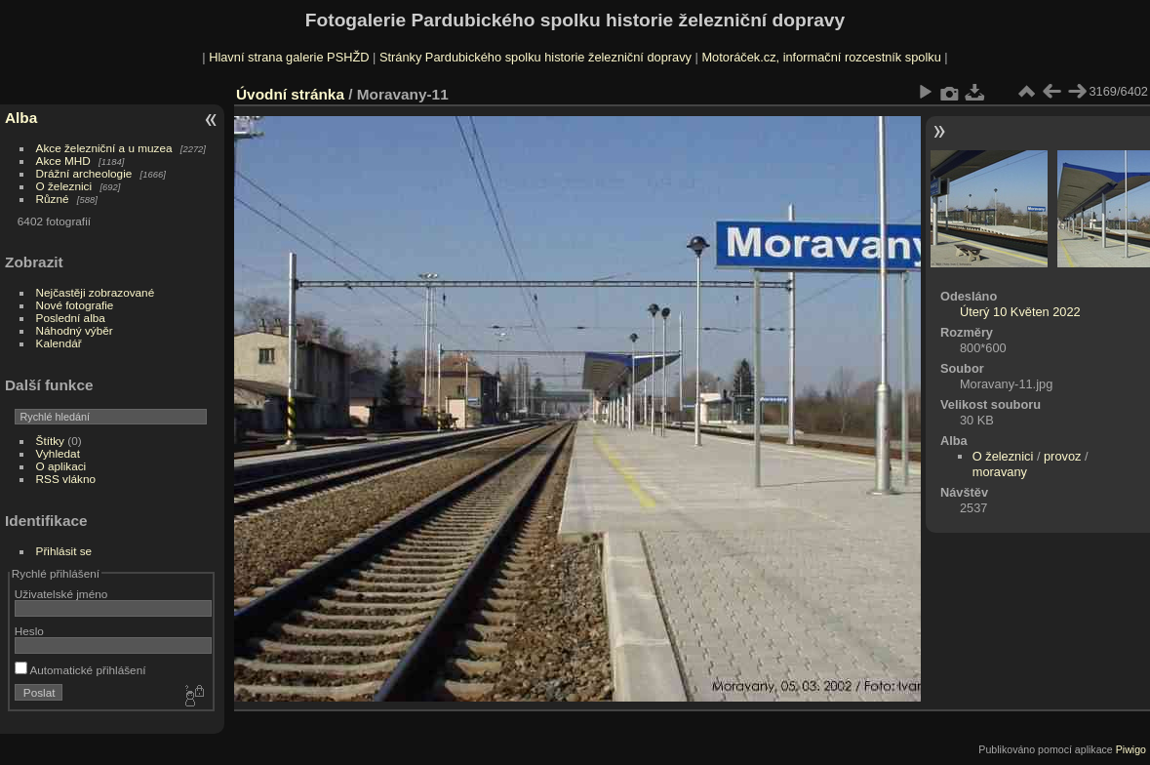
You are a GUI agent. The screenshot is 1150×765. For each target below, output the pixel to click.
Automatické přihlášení (80, 670)
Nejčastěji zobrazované (95, 292)
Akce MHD (63, 160)
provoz (1062, 456)
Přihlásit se (64, 550)
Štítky (50, 440)
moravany (999, 471)
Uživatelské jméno (61, 593)
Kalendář (59, 343)
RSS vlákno (66, 478)
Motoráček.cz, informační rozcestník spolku (820, 57)
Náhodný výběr (74, 330)
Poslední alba (70, 317)
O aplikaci (61, 466)
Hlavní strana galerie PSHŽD (289, 57)
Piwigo (1131, 749)
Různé (52, 198)
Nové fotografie (75, 305)
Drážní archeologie (84, 173)
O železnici (64, 186)
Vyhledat (58, 453)
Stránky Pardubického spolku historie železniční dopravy (535, 57)
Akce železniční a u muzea (104, 147)
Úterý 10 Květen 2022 (1020, 311)
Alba (21, 117)
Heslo (29, 630)
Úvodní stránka (290, 94)
